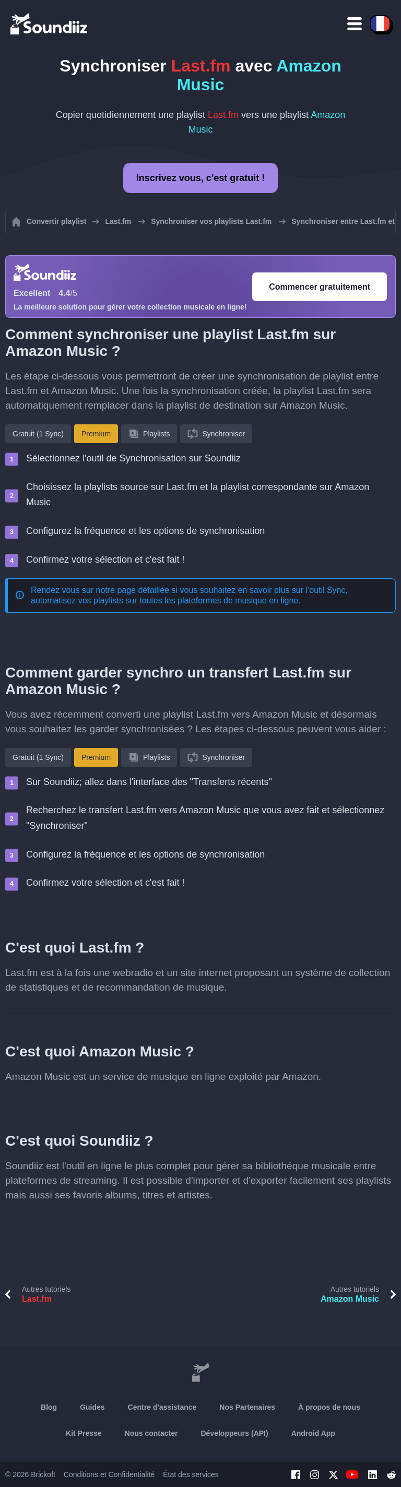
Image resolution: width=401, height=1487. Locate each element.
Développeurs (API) (234, 1433)
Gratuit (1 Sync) (38, 434)
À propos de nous (329, 1407)
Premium (96, 434)
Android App (313, 1433)
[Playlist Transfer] (49, 23)
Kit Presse (83, 1433)
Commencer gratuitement (319, 286)
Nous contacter (151, 1433)
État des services (191, 1474)
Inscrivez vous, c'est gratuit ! (200, 178)
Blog (49, 1407)
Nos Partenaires (247, 1407)
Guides (92, 1407)
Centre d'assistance (162, 1407)
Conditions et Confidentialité (109, 1474)
